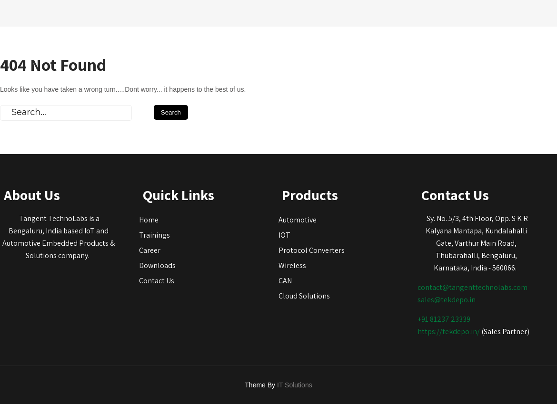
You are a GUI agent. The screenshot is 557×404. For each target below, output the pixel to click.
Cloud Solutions (304, 296)
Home (149, 220)
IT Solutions (294, 385)
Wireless (292, 265)
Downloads (157, 265)
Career (149, 250)
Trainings (154, 235)
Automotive (297, 220)
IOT (284, 235)
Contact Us (156, 281)
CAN (285, 281)
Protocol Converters (311, 250)
